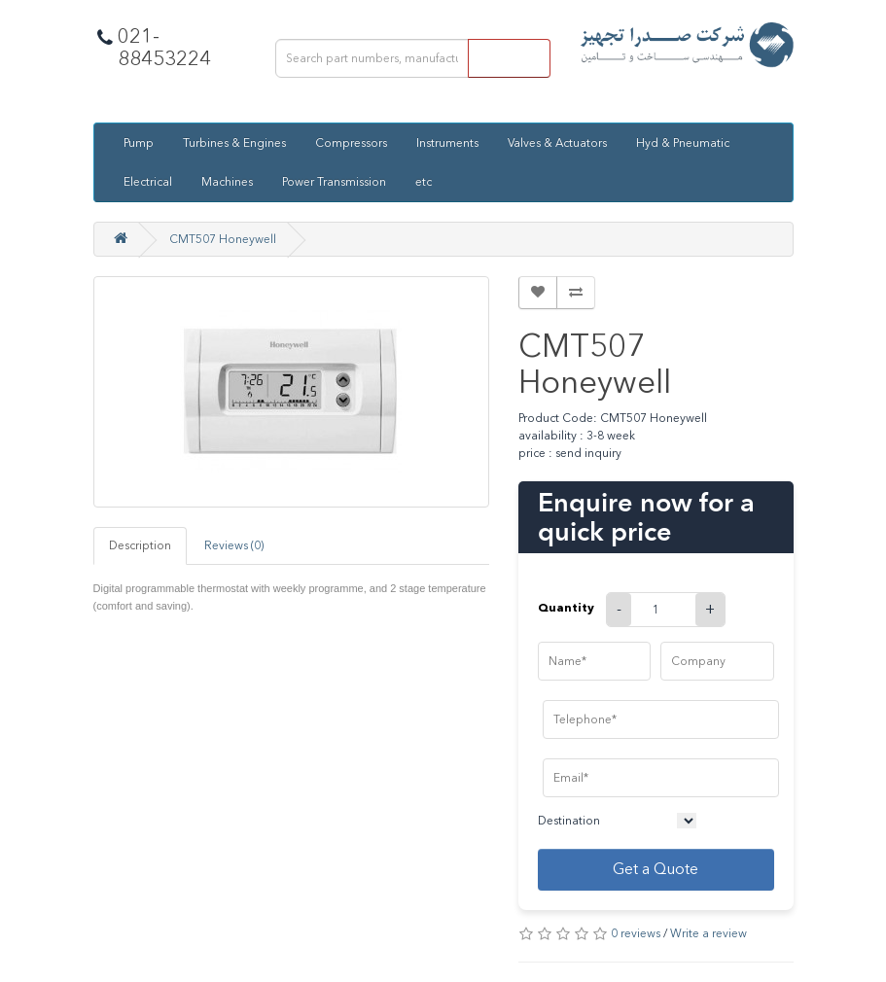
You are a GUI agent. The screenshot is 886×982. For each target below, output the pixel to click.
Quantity (566, 607)
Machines (227, 182)
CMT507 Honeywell (222, 239)
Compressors (351, 143)
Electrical (148, 182)
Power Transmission (334, 182)
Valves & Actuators (557, 143)
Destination (569, 820)
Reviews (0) (234, 545)
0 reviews (635, 933)
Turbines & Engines (234, 143)
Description (140, 545)
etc (423, 182)
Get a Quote (655, 868)
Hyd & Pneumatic (682, 143)
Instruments (447, 143)
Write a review (708, 933)
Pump (139, 143)
